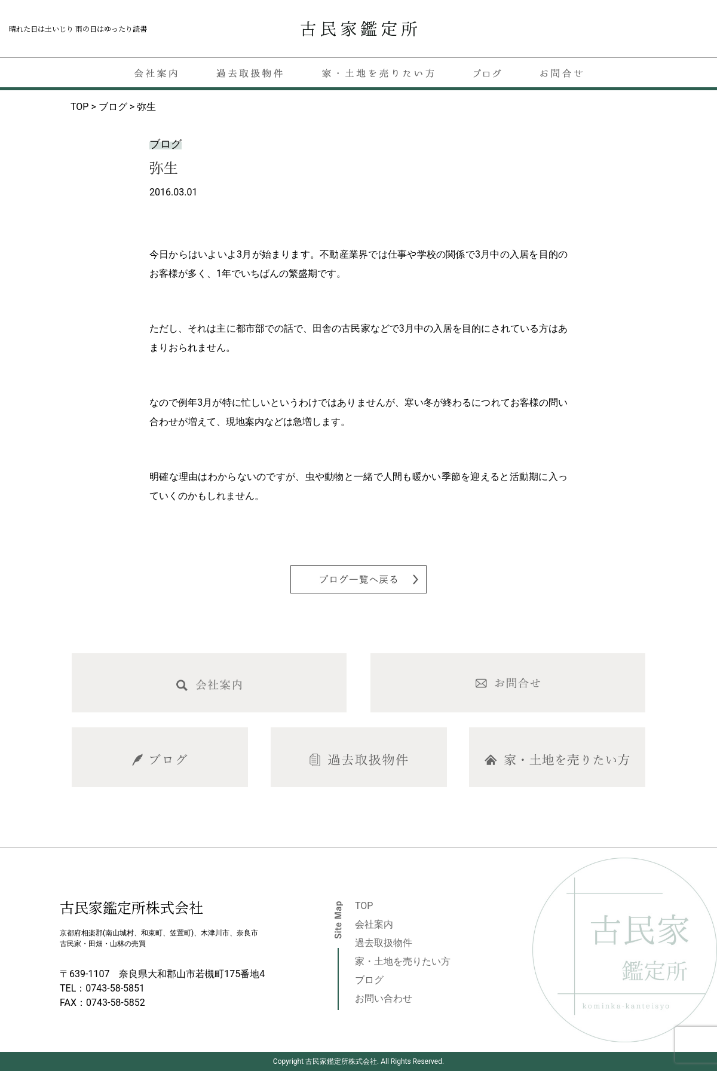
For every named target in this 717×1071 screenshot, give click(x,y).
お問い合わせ (383, 998)
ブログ (369, 980)
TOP (364, 905)
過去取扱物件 (383, 942)
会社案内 (374, 924)
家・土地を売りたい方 (403, 961)
